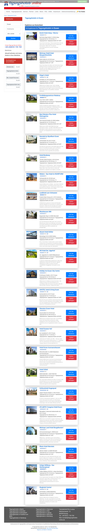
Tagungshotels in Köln (43, 511)
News (41, 11)
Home (8, 11)
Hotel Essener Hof (46, 329)
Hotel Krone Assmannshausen (50, 347)
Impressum (56, 11)
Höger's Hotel (44, 75)
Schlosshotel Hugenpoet (48, 388)
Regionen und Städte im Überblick (44, 529)
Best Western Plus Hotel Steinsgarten (48, 115)
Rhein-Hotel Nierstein (47, 446)
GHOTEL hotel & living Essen (49, 290)
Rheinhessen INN (45, 212)
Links (36, 11)
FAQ (46, 11)
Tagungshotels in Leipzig (43, 513)
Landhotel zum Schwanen (48, 193)
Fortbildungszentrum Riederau (50, 95)
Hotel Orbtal (44, 369)
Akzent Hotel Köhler (46, 232)
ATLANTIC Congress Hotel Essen (51, 407)
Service (25, 11)
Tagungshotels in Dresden (17, 511)
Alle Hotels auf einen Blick (52, 528)
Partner (31, 11)
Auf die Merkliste (71, 37)
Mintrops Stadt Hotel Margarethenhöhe (47, 54)
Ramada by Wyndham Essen (49, 136)
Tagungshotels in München (44, 514)
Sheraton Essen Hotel (47, 308)
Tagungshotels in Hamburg (17, 518)
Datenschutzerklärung (68, 11)
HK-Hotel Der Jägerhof (47, 251)
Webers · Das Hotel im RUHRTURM (51, 174)
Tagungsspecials (16, 11)
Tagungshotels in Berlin (16, 509)
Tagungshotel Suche (12, 15)
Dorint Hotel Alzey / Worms (49, 33)
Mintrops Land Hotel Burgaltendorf (51, 428)
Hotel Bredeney (45, 155)
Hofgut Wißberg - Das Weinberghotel (47, 466)
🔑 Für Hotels (81, 11)
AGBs (50, 11)
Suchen (13, 38)
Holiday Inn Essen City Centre (50, 271)
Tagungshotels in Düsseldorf (18, 513)
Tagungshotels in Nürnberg (44, 516)
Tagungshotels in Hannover (44, 509)
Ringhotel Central (45, 487)
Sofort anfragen (71, 43)
